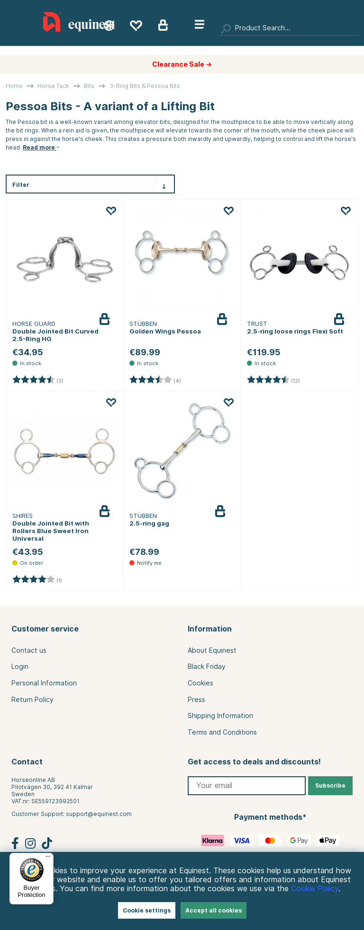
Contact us (28, 650)
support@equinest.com (99, 813)
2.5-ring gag (149, 523)
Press (196, 699)
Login (19, 666)
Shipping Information (220, 715)
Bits (89, 85)
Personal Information (44, 683)
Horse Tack (53, 85)
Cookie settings (147, 910)
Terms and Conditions (222, 732)
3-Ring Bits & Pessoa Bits (144, 85)
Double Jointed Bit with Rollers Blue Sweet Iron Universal (50, 530)
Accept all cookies (213, 910)
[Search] (288, 28)
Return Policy (32, 699)
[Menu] (48, 858)
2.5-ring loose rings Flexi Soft (295, 331)
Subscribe (330, 785)
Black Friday (207, 666)
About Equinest (212, 650)
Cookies (200, 683)
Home (14, 85)
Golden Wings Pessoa (165, 331)
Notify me (234, 518)
